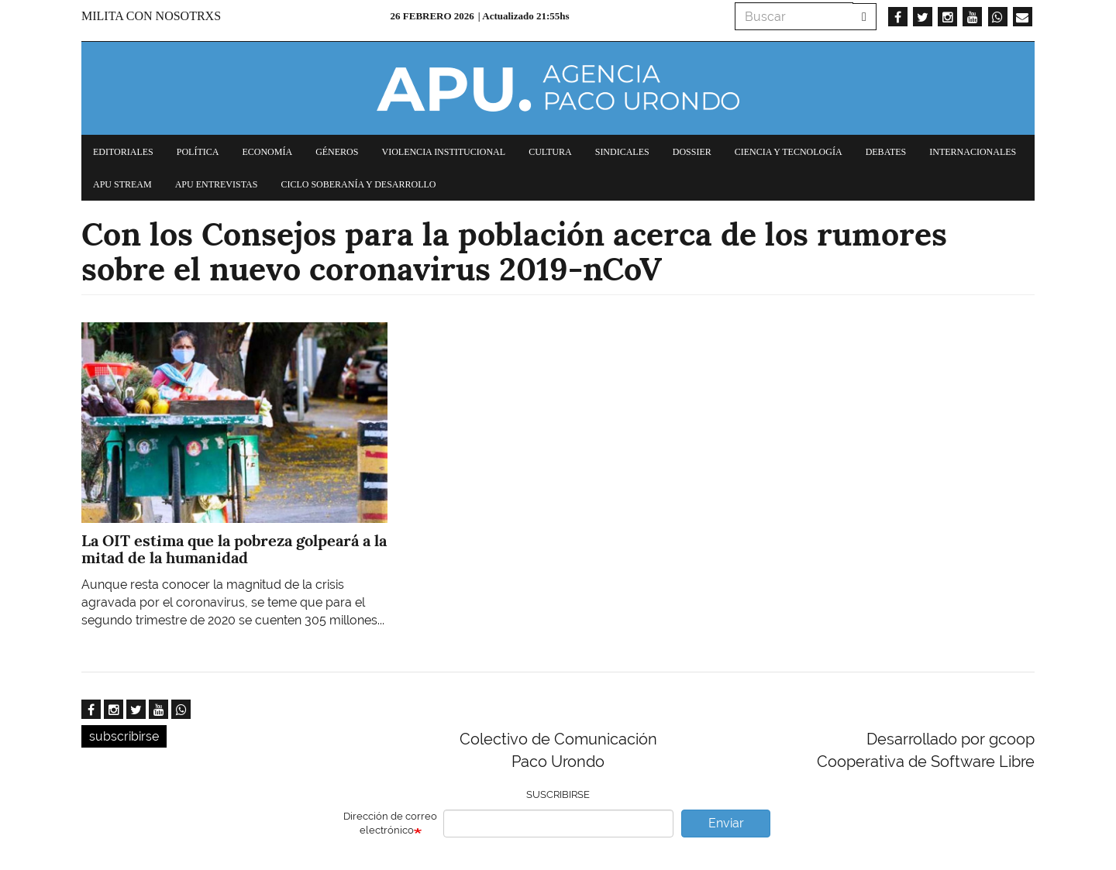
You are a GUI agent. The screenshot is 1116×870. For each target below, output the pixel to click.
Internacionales (972, 151)
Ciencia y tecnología (788, 151)
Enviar (726, 823)
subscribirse (124, 736)
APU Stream (122, 184)
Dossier (692, 151)
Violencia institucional (443, 151)
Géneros (336, 151)
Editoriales (123, 151)
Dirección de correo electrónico (390, 823)
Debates (886, 151)
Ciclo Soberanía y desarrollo (358, 184)
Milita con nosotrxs (151, 15)
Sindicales (622, 151)
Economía (267, 151)
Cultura (550, 151)
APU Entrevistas (216, 184)
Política (198, 151)
